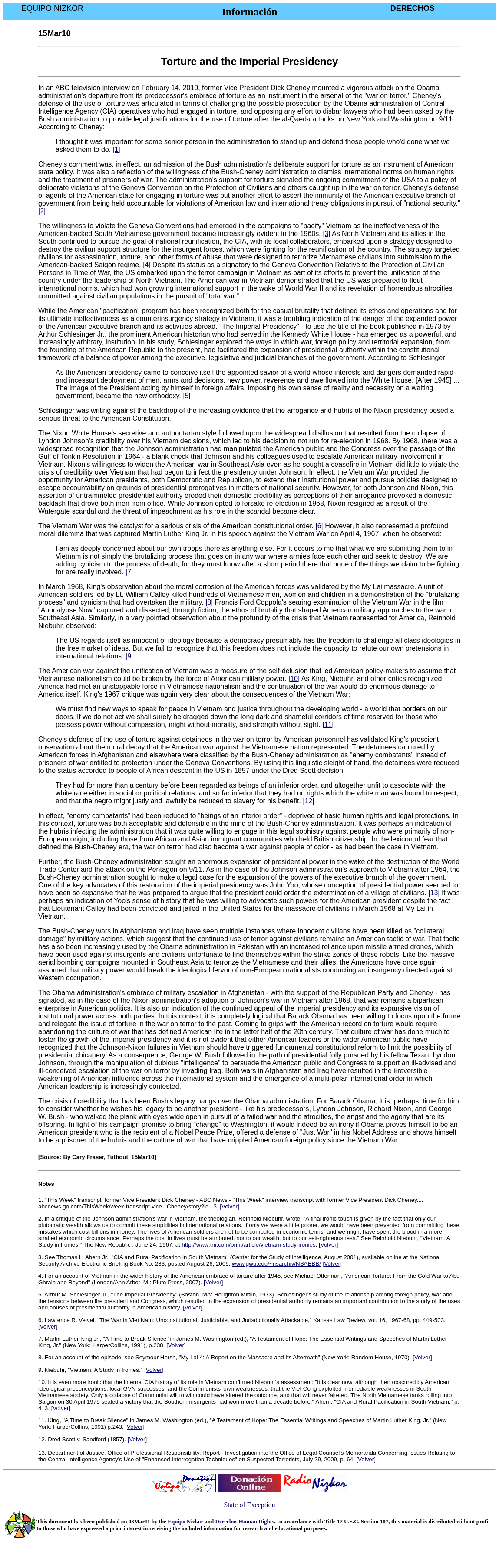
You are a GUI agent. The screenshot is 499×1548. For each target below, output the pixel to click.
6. (40, 1320)
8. (40, 1357)
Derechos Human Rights (244, 1521)
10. (42, 1382)
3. (40, 1257)
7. (40, 1338)
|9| (129, 656)
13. (42, 1453)
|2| (42, 211)
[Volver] (229, 1206)
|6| (319, 526)
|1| (116, 149)
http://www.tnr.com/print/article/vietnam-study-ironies (248, 1244)
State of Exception (249, 1505)
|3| (326, 233)
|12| (308, 801)
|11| (328, 724)
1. (40, 1200)
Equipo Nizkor (185, 1521)
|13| (434, 893)
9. (40, 1370)
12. (42, 1439)
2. (40, 1218)
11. (42, 1420)
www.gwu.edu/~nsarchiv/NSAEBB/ (276, 1263)
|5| (186, 395)
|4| (146, 264)
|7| (129, 572)
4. (40, 1276)
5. (40, 1294)
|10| (294, 678)
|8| (209, 602)
